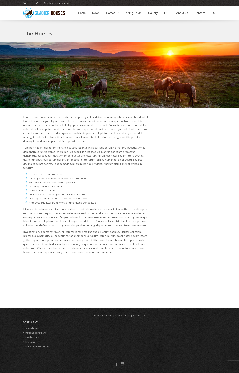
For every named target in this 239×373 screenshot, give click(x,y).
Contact (200, 13)
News (95, 13)
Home (82, 13)
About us (182, 13)
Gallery (153, 13)
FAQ (167, 13)
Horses (110, 13)
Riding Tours (133, 13)
